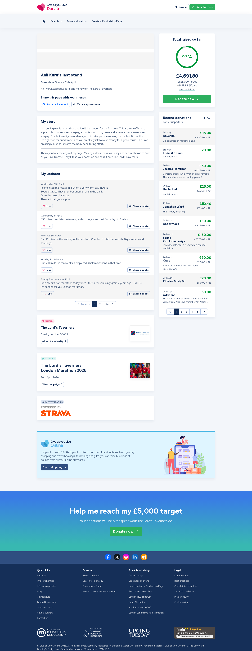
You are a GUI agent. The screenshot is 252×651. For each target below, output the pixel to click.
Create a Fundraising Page (104, 20)
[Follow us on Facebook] (108, 554)
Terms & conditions (184, 586)
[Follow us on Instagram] (126, 554)
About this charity (54, 336)
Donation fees (181, 570)
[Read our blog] (144, 554)
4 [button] (192, 307)
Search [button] (52, 20)
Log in (180, 8)
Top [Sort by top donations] (207, 114)
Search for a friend (92, 581)
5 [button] (197, 307)
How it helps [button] (132, 20)
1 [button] (95, 299)
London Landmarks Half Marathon (146, 607)
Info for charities (45, 576)
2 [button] (100, 299)
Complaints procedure (185, 581)
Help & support (45, 607)
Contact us (42, 613)
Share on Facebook (55, 99)
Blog (150, 20)
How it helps (43, 591)
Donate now (187, 95)
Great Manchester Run (140, 586)
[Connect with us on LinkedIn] (135, 554)
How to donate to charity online (99, 586)
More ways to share (86, 99)
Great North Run (137, 597)
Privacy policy (181, 591)
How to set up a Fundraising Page (146, 581)
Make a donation (74, 20)
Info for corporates (46, 581)
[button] (109, 299)
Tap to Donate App (46, 597)
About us (163, 20)
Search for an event (139, 576)
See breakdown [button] (187, 85)
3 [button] (187, 307)
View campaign (52, 379)
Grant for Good (44, 602)
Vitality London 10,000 (140, 602)
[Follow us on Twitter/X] (117, 554)
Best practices (181, 576)
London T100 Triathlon (140, 591)
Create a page (136, 570)
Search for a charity (93, 576)
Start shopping (54, 462)
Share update (139, 201)
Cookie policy (181, 597)
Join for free (202, 8)
